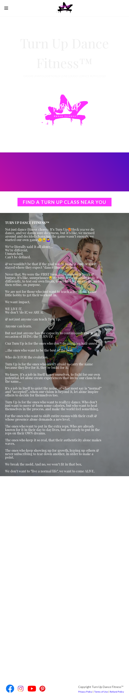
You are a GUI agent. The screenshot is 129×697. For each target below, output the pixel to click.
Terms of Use (101, 691)
